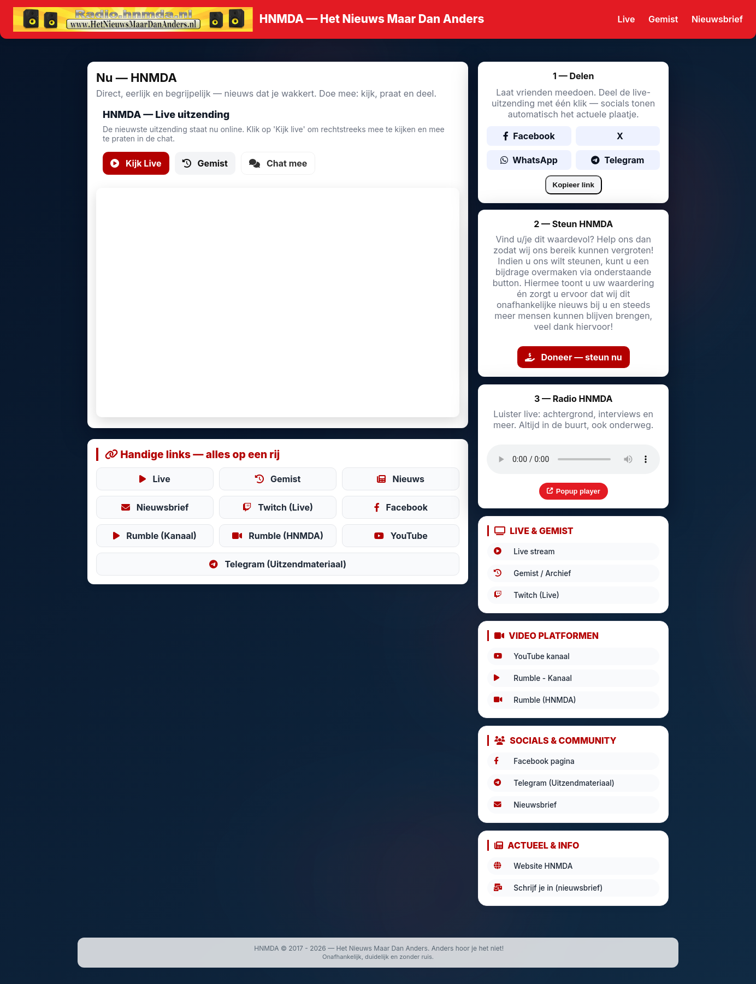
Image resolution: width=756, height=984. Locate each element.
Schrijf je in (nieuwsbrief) (548, 888)
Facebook (401, 507)
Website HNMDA (533, 866)
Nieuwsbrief (717, 19)
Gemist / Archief (532, 573)
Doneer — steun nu (573, 357)
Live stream (524, 551)
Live (626, 19)
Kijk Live (136, 163)
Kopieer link (573, 185)
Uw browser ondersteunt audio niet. (573, 459)
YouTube (401, 535)
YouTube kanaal (531, 656)
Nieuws (400, 478)
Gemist (663, 19)
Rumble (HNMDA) (277, 535)
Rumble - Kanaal (533, 678)
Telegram (617, 160)
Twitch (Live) (278, 507)
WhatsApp (529, 160)
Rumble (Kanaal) (155, 535)
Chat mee (278, 163)
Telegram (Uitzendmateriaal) (277, 564)
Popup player (573, 491)
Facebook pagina (534, 761)
